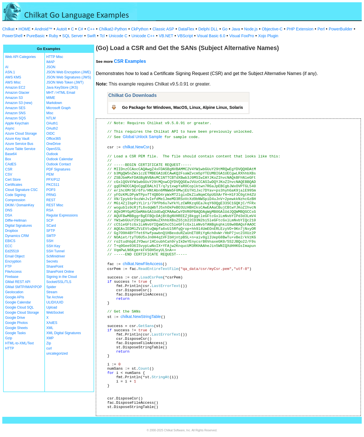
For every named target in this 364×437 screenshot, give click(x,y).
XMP (50, 338)
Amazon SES (15, 108)
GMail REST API (17, 282)
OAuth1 (52, 123)
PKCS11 (52, 185)
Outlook (52, 154)
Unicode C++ (143, 36)
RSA (49, 210)
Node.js (251, 29)
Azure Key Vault (17, 139)
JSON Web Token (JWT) (65, 82)
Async (10, 128)
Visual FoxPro (241, 36)
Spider (51, 287)
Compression (15, 200)
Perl (321, 29)
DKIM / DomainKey (19, 205)
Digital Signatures (18, 226)
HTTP (9, 348)
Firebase (11, 277)
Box (8, 159)
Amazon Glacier (17, 93)
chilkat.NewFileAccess (142, 263)
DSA (8, 215)
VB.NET (166, 36)
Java (235, 29)
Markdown (54, 103)
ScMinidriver (55, 256)
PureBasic (35, 36)
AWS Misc (13, 82)
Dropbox (11, 231)
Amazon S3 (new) (18, 103)
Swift (91, 36)
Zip (48, 343)
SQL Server (72, 36)
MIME (50, 98)
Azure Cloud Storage (21, 134)
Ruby (53, 36)
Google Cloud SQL (19, 307)
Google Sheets (16, 328)
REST (50, 200)
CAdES (10, 164)
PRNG (51, 195)
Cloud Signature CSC (21, 190)
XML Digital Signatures (63, 333)
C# (80, 29)
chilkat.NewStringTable (141, 316)
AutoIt (62, 29)
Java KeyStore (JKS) (62, 88)
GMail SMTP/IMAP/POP (23, 287)
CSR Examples (130, 61)
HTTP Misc (54, 57)
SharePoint (54, 267)
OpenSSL (53, 149)
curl (49, 348)
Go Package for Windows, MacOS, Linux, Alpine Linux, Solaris (182, 107)
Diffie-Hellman (15, 220)
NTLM (51, 118)
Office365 (53, 139)
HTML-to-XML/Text (19, 343)
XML (49, 328)
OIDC (50, 134)
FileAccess (13, 272)
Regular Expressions (62, 215)
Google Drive (15, 318)
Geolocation (14, 292)
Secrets (52, 261)
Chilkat (8, 29)
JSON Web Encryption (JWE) (68, 72)
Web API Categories (20, 57)
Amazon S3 (14, 98)
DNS (8, 210)
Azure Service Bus (19, 144)
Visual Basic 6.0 (211, 36)
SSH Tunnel (55, 251)
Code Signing (15, 195)
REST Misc (54, 205)
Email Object (14, 256)
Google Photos (16, 323)
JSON (50, 67)
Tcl (102, 36)
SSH (49, 241)
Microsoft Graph (58, 108)
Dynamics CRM (17, 236)
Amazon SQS (15, 118)
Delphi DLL (208, 29)
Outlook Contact (58, 164)
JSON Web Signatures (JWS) (68, 77)
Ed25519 (12, 251)
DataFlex (186, 29)
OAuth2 (52, 128)
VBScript (185, 36)
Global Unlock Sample (142, 136)
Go (225, 29)
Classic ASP (163, 29)
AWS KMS (13, 77)
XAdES (51, 323)
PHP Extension (300, 29)
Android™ (43, 29)
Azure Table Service (20, 149)
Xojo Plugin (268, 36)
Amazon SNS (15, 113)
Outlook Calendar (59, 159)
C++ (91, 29)
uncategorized (57, 353)
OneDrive (53, 144)
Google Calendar (18, 302)
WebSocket (55, 313)
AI (6, 67)
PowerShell (12, 36)
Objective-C (272, 29)
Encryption (13, 261)
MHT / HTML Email (60, 93)
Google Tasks (15, 333)
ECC (8, 246)
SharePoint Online (60, 272)
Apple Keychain (17, 123)
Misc (49, 113)
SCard (51, 226)
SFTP (50, 231)
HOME (24, 29)
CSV (8, 174)
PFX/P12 (53, 180)
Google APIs (14, 297)
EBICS (10, 241)
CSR (8, 169)
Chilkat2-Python (113, 29)
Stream (51, 292)
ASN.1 (10, 72)
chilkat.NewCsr (136, 147)
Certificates (13, 185)
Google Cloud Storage (22, 313)
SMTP (51, 236)
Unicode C (118, 36)
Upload (51, 307)
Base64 (11, 154)
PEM (50, 174)
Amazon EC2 (15, 88)
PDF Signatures (58, 169)
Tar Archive (54, 297)
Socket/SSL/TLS (58, 282)
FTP (8, 267)
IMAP (50, 62)
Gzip (8, 338)
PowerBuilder (340, 29)
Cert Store (13, 180)
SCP (49, 220)
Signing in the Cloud (61, 277)
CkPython (139, 29)
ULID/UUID (54, 302)
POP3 (50, 190)
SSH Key (53, 246)
